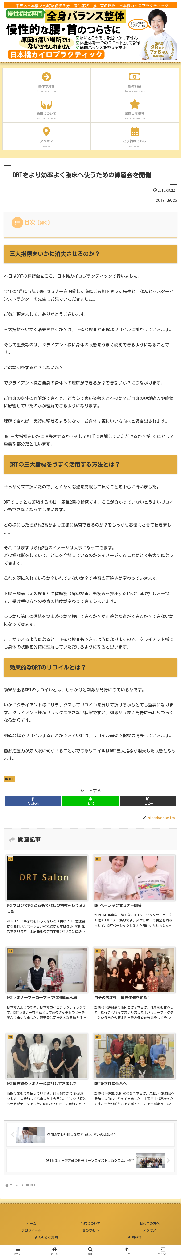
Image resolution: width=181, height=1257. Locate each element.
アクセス (149, 1230)
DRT (9, 779)
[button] (148, 801)
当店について (90, 1223)
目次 (29, 222)
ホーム (31, 1223)
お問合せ (134, 1237)
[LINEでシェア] (90, 801)
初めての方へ (150, 1223)
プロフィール (31, 1230)
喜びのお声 (90, 1230)
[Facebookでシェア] (33, 801)
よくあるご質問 (46, 1237)
